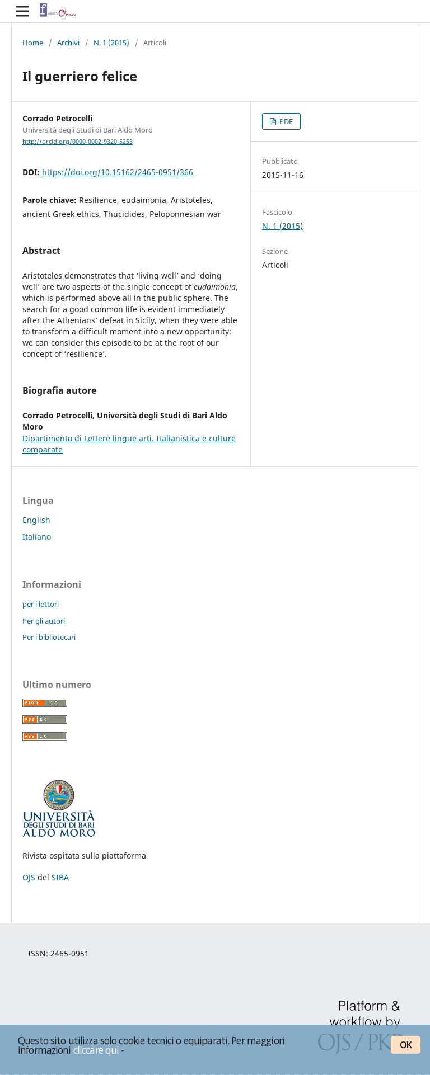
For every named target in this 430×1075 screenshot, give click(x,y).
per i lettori (40, 604)
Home (32, 42)
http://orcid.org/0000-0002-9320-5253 (77, 141)
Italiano (36, 536)
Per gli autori (43, 621)
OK (406, 1045)
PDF (285, 121)
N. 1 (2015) (111, 42)
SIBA (60, 877)
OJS (28, 877)
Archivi (68, 42)
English (36, 520)
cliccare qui (96, 1050)
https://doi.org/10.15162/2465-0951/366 (117, 172)
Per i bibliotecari (49, 637)
